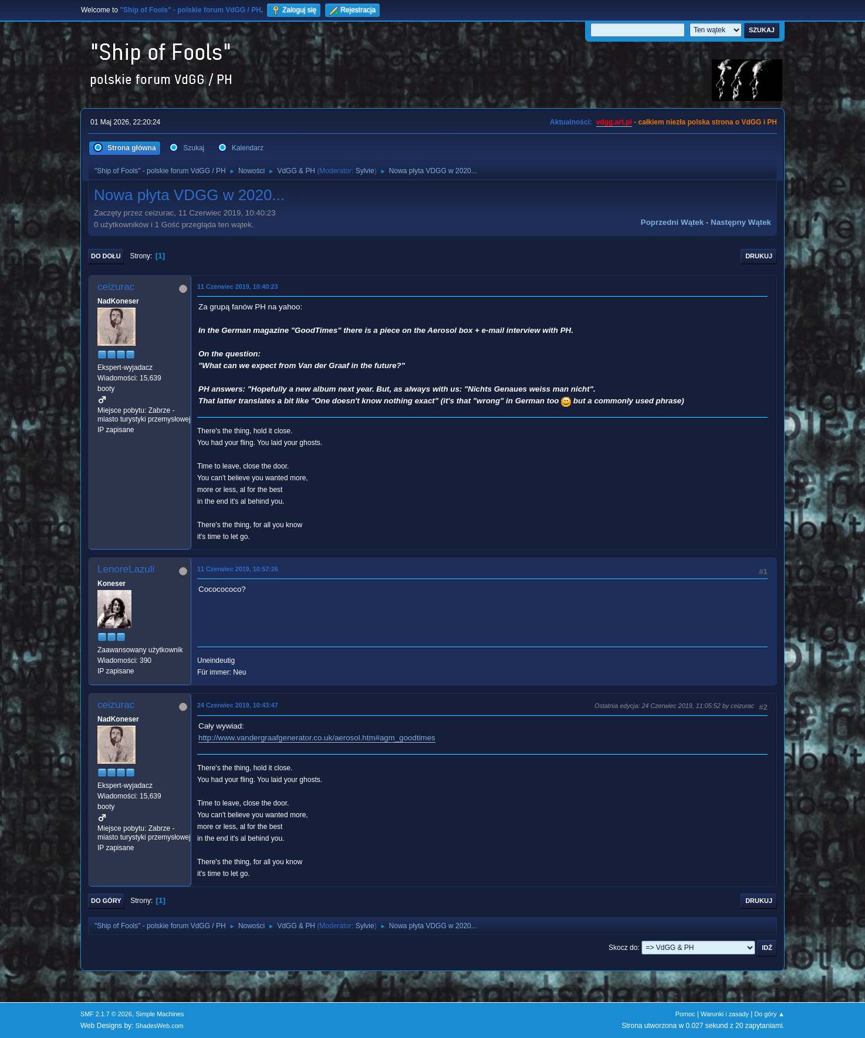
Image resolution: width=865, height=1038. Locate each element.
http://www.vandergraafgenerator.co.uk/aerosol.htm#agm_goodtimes (316, 737)
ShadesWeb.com (160, 1025)
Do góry (106, 900)
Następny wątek (741, 222)
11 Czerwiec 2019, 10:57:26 (237, 568)
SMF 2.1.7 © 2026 (106, 1013)
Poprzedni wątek (672, 222)
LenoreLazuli (125, 569)
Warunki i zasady (725, 1013)
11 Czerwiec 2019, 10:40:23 (237, 286)
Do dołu (106, 256)
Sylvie (365, 171)
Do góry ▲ (770, 1013)
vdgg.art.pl (614, 122)
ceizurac (115, 286)
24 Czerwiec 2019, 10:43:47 (237, 705)
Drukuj (758, 256)
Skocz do (623, 947)
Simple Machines (160, 1013)
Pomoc (685, 1013)
